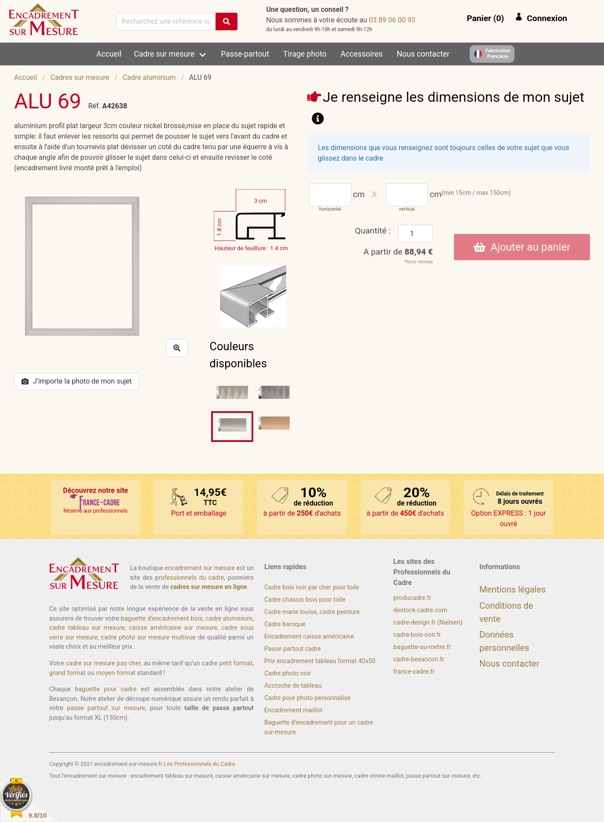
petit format (235, 663)
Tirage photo (305, 54)
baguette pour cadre (106, 689)
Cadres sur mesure (79, 77)
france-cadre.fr (414, 671)
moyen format (116, 673)
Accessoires (362, 54)
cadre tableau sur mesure (87, 628)
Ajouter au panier (522, 247)
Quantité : (373, 231)
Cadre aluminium (149, 77)
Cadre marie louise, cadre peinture (312, 612)
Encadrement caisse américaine (309, 636)
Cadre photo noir (287, 673)
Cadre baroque (285, 624)
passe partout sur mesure (106, 708)
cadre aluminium (228, 618)
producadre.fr (412, 598)
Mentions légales (512, 589)
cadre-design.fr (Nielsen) (428, 622)
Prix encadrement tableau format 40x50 (319, 661)
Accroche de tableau (293, 685)
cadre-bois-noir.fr (417, 635)
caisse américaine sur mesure (173, 628)
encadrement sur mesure (200, 568)
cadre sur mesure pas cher (103, 663)
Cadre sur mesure (164, 54)
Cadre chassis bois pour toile (304, 599)
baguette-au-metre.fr (422, 647)
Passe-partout (245, 54)
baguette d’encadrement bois (161, 618)
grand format (67, 673)
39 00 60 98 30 (392, 20)
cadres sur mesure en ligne (208, 587)
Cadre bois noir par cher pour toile (311, 587)
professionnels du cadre (189, 578)
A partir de (398, 252)
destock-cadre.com (420, 610)
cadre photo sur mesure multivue (148, 637)
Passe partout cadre (292, 649)
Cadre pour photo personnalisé (307, 698)
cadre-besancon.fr (418, 659)
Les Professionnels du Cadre (199, 764)
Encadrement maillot (293, 710)
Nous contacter (423, 54)
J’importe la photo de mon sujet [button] (77, 381)
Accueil (109, 54)
